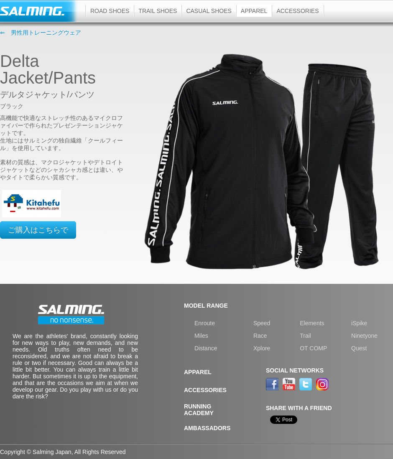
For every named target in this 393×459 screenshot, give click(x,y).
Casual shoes (208, 11)
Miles (201, 335)
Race (260, 335)
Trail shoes (157, 11)
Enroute (204, 323)
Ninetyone (364, 335)
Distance (205, 348)
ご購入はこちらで (38, 230)
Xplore (261, 348)
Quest (359, 348)
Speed (261, 323)
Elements (312, 323)
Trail (305, 335)
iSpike (359, 323)
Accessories (297, 11)
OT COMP (313, 348)
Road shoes (109, 11)
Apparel (254, 11)
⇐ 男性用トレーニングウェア (40, 32)
